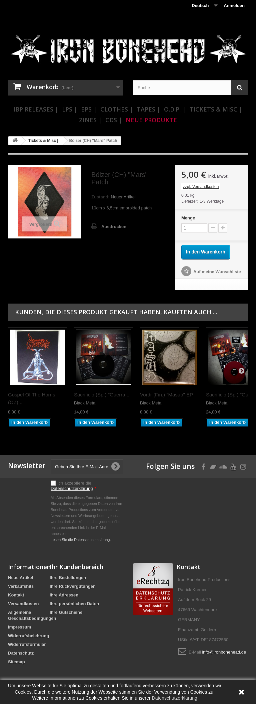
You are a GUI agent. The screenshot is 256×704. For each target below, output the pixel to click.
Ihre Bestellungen (68, 577)
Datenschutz (21, 653)
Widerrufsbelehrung (28, 635)
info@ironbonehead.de (224, 652)
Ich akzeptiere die (73, 486)
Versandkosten (23, 603)
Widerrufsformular (27, 644)
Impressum (19, 627)
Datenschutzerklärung (72, 488)
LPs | (69, 109)
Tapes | (148, 109)
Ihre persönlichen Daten (74, 603)
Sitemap (16, 661)
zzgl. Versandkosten (201, 186)
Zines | (90, 120)
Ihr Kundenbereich (76, 567)
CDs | (113, 120)
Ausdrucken (113, 226)
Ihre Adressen (64, 594)
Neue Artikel (20, 577)
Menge (188, 217)
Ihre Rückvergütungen (73, 586)
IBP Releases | (35, 109)
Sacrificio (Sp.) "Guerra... (101, 394)
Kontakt (16, 594)
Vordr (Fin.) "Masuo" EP (166, 394)
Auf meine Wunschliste (217, 271)
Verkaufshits (21, 586)
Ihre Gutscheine (66, 612)
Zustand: (100, 196)
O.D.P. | (175, 109)
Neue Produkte (151, 120)
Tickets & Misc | (215, 109)
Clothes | (116, 109)
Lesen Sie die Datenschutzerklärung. (81, 540)
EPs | (89, 109)
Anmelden (234, 5)
